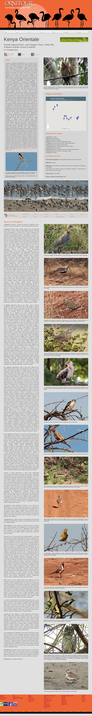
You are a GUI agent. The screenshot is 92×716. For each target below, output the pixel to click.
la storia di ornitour (16, 696)
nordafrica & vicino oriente (48, 697)
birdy (83, 698)
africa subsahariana (47, 699)
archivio (83, 701)
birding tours (30, 696)
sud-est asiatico (46, 701)
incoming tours (30, 699)
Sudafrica (72, 216)
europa (45, 696)
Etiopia (57, 214)
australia (45, 702)
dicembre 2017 (64, 703)
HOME (6, 32)
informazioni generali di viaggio (18, 697)
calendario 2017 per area (49, 695)
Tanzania (24, 216)
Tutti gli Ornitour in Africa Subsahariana (12, 215)
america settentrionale (47, 705)
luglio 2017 (63, 699)
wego (29, 701)
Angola (35, 216)
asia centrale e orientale (48, 700)
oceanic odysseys (31, 698)
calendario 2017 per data (67, 695)
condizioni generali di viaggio (17, 698)
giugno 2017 (63, 698)
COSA (30, 32)
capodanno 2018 (64, 704)
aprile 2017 (63, 696)
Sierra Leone (25, 214)
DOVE (54, 32)
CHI (17, 32)
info (13, 695)
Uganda (72, 214)
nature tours (30, 697)
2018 (62, 705)
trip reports (84, 697)
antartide (45, 707)
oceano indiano (46, 704)
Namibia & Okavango (60, 216)
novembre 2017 (64, 702)
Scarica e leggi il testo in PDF (11, 54)
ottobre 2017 (63, 701)
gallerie (83, 696)
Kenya (82, 214)
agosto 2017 (63, 700)
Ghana (35, 214)
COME (42, 32)
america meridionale (47, 706)
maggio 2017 (63, 697)
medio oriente (46, 698)
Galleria (23, 54)
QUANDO (66, 32)
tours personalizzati (31, 700)
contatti (14, 699)
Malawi (46, 216)
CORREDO (79, 32)
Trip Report (37, 54)
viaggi (29, 695)
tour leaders (84, 699)
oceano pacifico (46, 703)
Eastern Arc (35, 477)
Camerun (46, 214)
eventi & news (84, 700)
